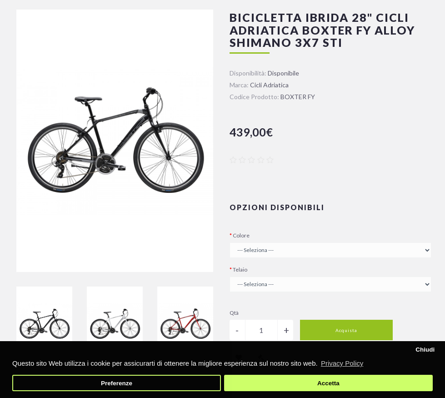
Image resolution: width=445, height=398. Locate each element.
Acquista (346, 330)
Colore (241, 235)
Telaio (240, 269)
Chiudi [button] (425, 349)
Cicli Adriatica (269, 85)
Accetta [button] (328, 383)
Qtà (234, 312)
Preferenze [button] (116, 383)
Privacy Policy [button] (342, 363)
